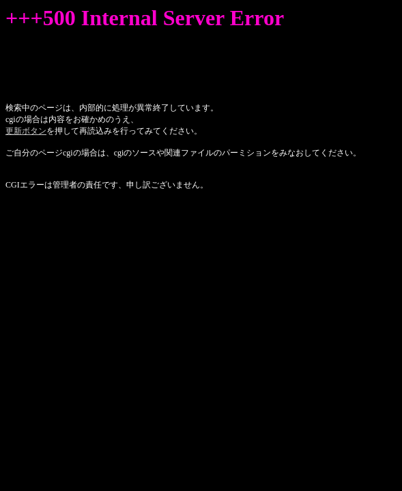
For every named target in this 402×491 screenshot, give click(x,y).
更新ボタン (25, 131)
